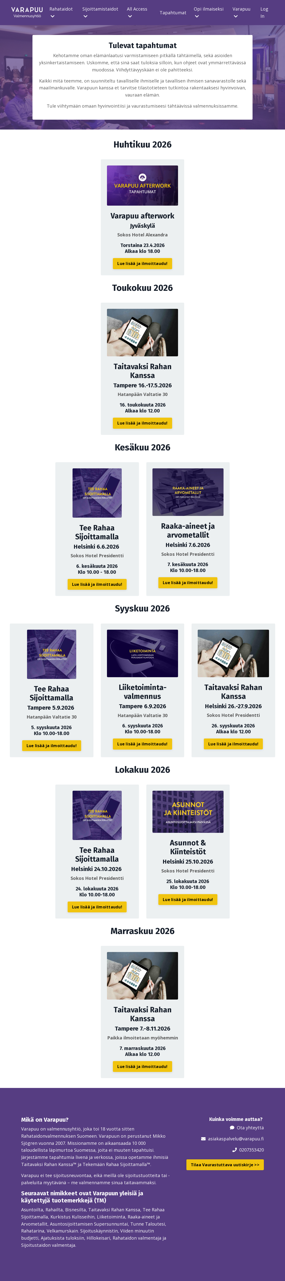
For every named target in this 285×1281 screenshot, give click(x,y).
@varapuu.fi (251, 1139)
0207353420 (251, 1150)
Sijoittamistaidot (100, 12)
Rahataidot (61, 12)
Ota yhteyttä (250, 1128)
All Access (137, 12)
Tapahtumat (173, 13)
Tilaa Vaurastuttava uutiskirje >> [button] (225, 1164)
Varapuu (242, 12)
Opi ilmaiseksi (209, 12)
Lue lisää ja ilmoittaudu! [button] (142, 263)
